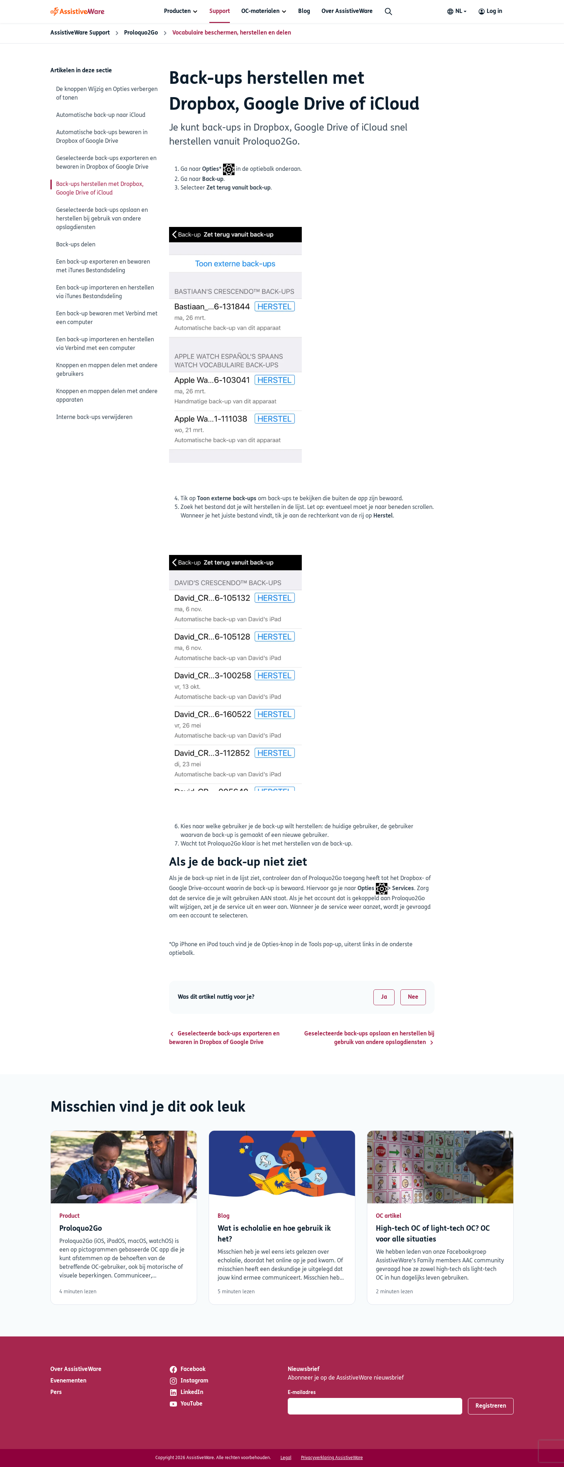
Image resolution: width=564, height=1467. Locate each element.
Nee (413, 997)
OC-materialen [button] (260, 11)
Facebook (187, 1369)
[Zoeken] (388, 11)
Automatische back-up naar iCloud (100, 115)
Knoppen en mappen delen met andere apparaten (107, 396)
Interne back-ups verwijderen (94, 417)
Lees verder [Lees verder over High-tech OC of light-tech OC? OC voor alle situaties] (440, 1218)
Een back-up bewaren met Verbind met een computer (107, 318)
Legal (286, 1458)
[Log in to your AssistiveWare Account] (490, 11)
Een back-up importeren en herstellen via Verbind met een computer (105, 344)
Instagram (188, 1381)
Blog (304, 11)
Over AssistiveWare (347, 11)
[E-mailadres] (375, 1406)
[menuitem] (181, 11)
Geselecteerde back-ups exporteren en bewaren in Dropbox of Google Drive (106, 163)
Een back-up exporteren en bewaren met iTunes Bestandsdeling (103, 266)
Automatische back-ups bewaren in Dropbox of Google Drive (101, 137)
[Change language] (457, 11)
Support (219, 11)
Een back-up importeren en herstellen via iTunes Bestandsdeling (105, 292)
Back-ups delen (75, 245)
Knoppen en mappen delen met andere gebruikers (107, 370)
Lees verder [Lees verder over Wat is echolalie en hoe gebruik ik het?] (282, 1218)
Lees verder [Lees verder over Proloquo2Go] (124, 1218)
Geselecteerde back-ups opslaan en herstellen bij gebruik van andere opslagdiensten (102, 219)
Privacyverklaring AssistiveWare (332, 1458)
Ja (384, 997)
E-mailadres (302, 1392)
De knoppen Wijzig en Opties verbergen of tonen (107, 94)
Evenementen (68, 1381)
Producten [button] (177, 11)
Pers (56, 1392)
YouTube (186, 1404)
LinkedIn (186, 1392)
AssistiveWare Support (80, 33)
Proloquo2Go (141, 33)
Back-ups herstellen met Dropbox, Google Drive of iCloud (100, 189)
